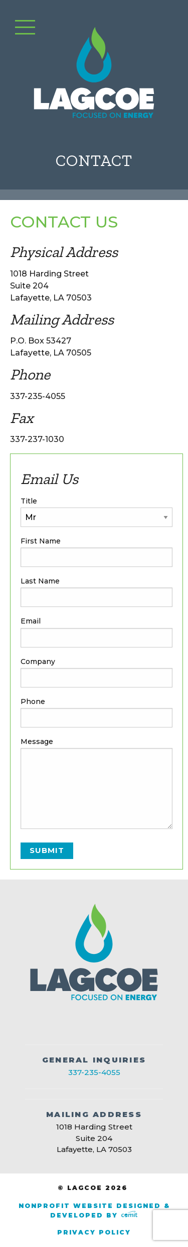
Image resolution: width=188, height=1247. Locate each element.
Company (38, 661)
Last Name (40, 581)
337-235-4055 (94, 1072)
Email (31, 621)
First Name (41, 541)
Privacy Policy (94, 1232)
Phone (33, 701)
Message (37, 741)
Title (29, 501)
